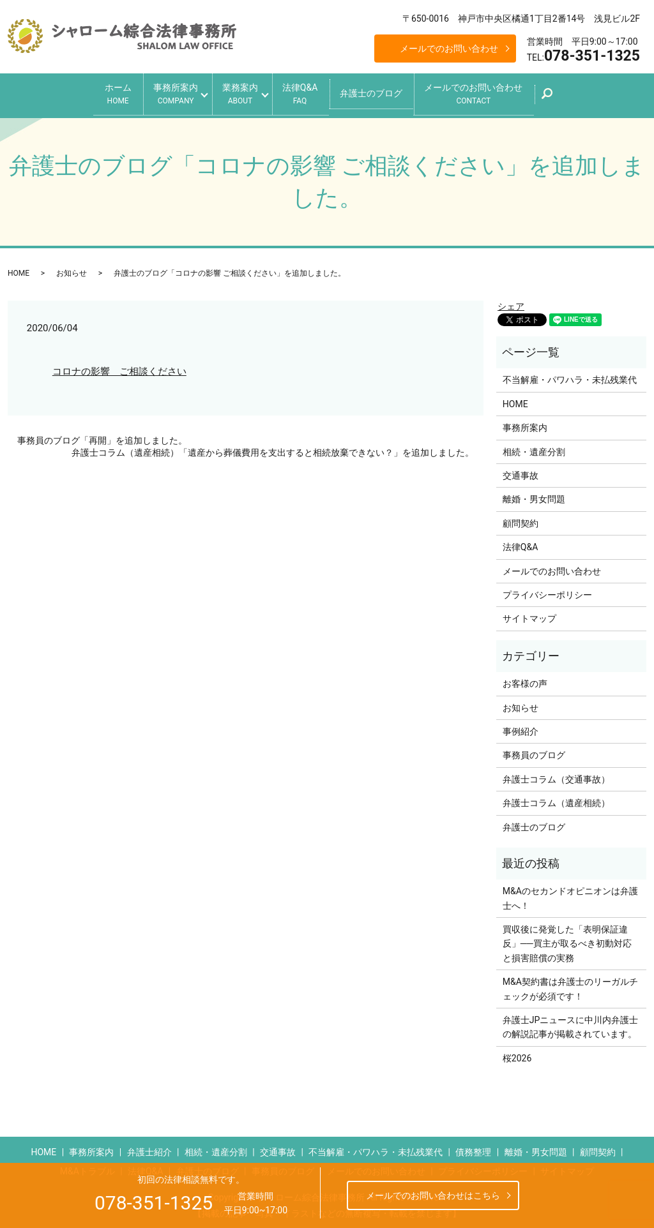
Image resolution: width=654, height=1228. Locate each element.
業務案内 (237, 93)
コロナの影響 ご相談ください (119, 368)
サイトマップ (529, 616)
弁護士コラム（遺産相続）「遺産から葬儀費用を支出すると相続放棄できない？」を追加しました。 (273, 450)
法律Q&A (304, 93)
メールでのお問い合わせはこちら (433, 1195)
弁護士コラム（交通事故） (556, 776)
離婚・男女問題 (534, 496)
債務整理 (473, 1149)
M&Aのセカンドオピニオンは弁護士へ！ (570, 895)
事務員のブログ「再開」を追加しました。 (102, 437)
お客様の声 (525, 681)
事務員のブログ (534, 752)
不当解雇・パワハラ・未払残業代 (570, 377)
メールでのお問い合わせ (449, 48)
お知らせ (71, 270)
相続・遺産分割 (534, 449)
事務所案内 (166, 93)
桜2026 (517, 1055)
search (570, 96)
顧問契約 (520, 520)
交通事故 (520, 472)
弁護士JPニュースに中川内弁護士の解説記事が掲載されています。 (571, 1024)
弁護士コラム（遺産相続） (556, 800)
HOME (18, 270)
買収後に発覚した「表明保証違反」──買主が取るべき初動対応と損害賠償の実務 (567, 940)
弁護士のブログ (380, 92)
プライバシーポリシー (547, 592)
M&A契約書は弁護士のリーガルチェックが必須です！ (570, 986)
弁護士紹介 (149, 1149)
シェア (511, 303)
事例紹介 (520, 728)
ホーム (103, 93)
